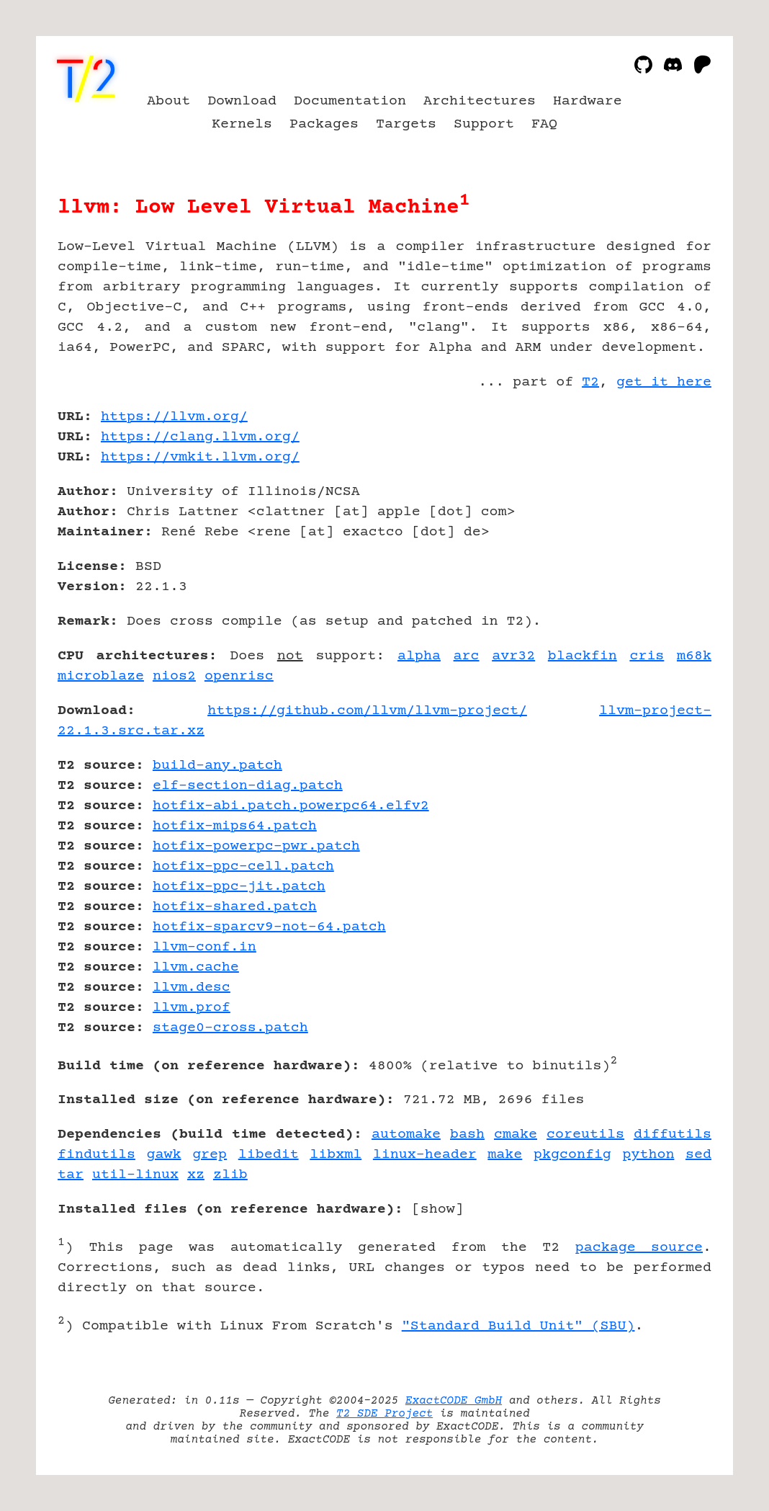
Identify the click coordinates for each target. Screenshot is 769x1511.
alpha (419, 656)
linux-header (425, 1154)
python (648, 1154)
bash (467, 1134)
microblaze (101, 676)
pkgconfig (572, 1154)
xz (195, 1175)
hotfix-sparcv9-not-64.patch (269, 927)
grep (209, 1154)
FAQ (544, 124)
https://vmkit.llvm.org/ (200, 457)
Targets (406, 124)
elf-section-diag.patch (248, 785)
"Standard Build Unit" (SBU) (518, 1326)
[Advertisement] (668, 500)
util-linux (135, 1175)
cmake (515, 1134)
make (504, 1154)
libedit (268, 1154)
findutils (96, 1154)
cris (646, 656)
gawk (164, 1154)
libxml (335, 1154)
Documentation (350, 101)
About (168, 101)
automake (406, 1134)
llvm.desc (191, 987)
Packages (324, 124)
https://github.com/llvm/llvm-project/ (367, 711)
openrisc (239, 676)
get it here (663, 382)
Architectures (479, 101)
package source (639, 1247)
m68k (694, 656)
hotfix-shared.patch (235, 907)
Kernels (242, 124)
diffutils (672, 1134)
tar (71, 1175)
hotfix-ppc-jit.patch (239, 886)
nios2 (174, 676)
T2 (590, 382)
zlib (230, 1175)
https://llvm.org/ (174, 417)
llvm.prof (191, 1007)
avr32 (513, 656)
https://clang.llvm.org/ (200, 437)
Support (484, 124)
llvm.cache (196, 967)
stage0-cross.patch (230, 1028)
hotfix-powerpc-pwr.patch (256, 846)
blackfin (582, 656)
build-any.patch (217, 765)
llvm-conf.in (204, 947)
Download (241, 101)
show (438, 1209)
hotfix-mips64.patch (235, 826)
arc (467, 656)
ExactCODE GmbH (453, 1400)
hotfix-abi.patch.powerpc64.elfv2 (291, 806)
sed (698, 1154)
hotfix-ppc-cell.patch (243, 866)
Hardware (587, 101)
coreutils (585, 1134)
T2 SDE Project (384, 1413)
